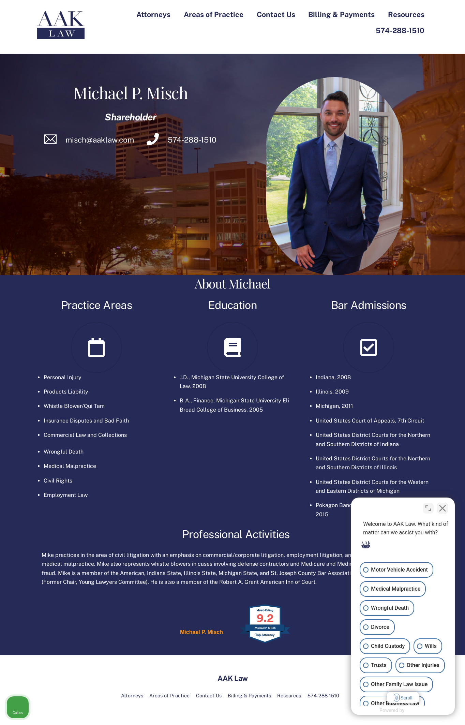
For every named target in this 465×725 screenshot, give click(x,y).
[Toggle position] (428, 507)
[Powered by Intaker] (406, 711)
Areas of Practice (213, 14)
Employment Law (66, 495)
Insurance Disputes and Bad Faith (86, 420)
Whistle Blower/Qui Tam (74, 406)
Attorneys (153, 14)
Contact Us (276, 14)
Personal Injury (62, 377)
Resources (406, 14)
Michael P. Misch (201, 632)
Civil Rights (58, 480)
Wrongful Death (64, 451)
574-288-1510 (400, 30)
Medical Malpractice (70, 466)
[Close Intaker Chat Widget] (442, 507)
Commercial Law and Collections (85, 435)
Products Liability (66, 391)
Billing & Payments (341, 14)
